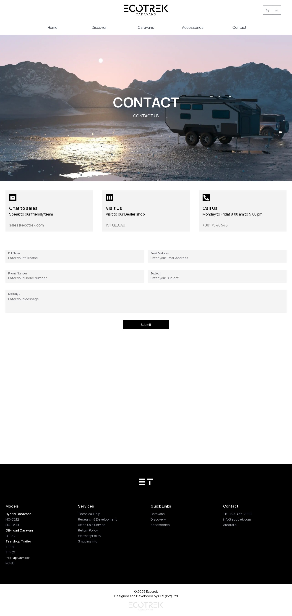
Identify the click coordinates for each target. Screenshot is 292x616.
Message (14, 293)
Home (52, 27)
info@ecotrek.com (237, 519)
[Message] (146, 304)
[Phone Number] (74, 278)
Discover (99, 27)
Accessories (192, 27)
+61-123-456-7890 (237, 514)
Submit (146, 324)
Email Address (160, 253)
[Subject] (217, 278)
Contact (239, 27)
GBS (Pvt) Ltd (168, 596)
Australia (229, 525)
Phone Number (17, 273)
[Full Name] (74, 258)
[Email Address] (217, 258)
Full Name (14, 253)
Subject (156, 273)
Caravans (146, 27)
